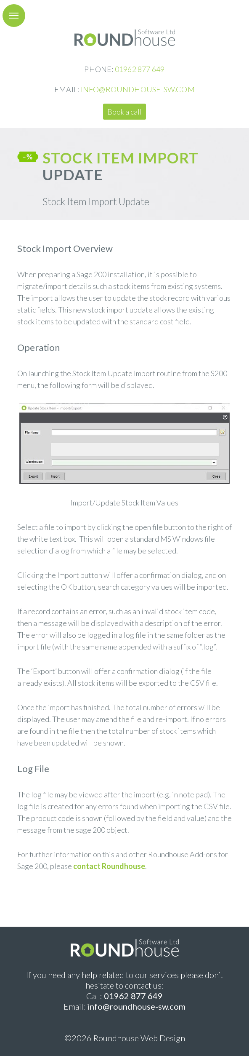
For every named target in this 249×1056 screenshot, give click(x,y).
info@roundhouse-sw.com (136, 1006)
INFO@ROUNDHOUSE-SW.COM (138, 89)
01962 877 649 (140, 69)
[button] (14, 15)
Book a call (124, 111)
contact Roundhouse (109, 866)
